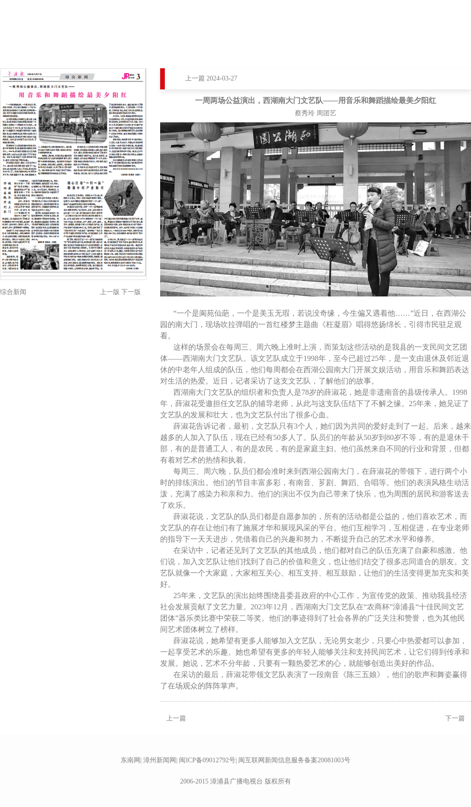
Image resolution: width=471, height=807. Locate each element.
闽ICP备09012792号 (207, 760)
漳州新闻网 (159, 760)
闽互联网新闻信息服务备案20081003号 (294, 760)
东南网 (130, 760)
